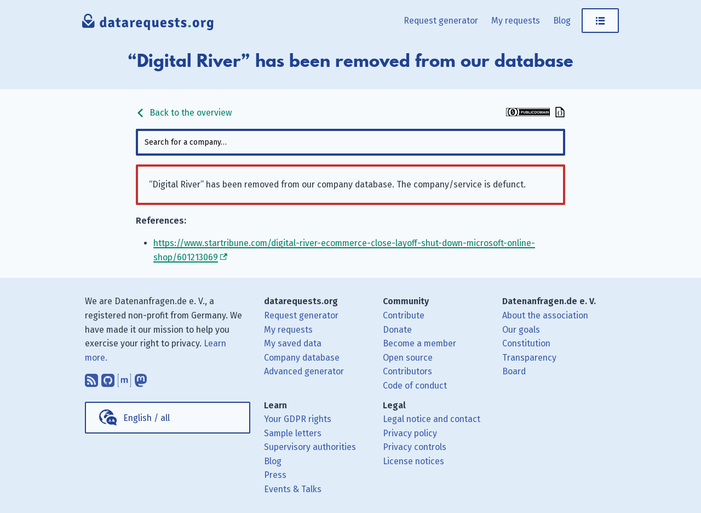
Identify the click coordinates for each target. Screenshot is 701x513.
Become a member (419, 343)
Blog (562, 20)
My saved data (292, 343)
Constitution (526, 343)
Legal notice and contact (431, 419)
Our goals (521, 329)
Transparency (529, 357)
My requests (515, 20)
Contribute (403, 315)
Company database (302, 357)
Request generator (441, 20)
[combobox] (350, 142)
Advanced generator (304, 371)
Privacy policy (410, 433)
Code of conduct (415, 385)
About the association (545, 315)
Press (275, 475)
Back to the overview (184, 112)
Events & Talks (292, 489)
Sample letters (292, 433)
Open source (408, 357)
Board (514, 371)
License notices (413, 461)
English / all (146, 418)
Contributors (407, 371)
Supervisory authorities (310, 447)
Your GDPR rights (297, 419)
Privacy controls (414, 447)
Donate (397, 329)
